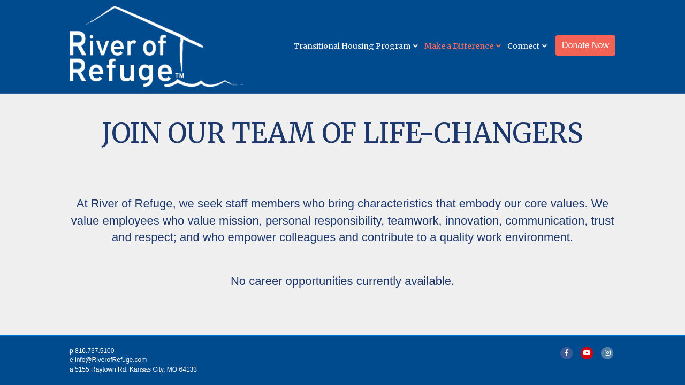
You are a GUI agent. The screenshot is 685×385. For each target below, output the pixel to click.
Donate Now (585, 45)
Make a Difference (458, 46)
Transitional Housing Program (352, 46)
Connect (523, 46)
